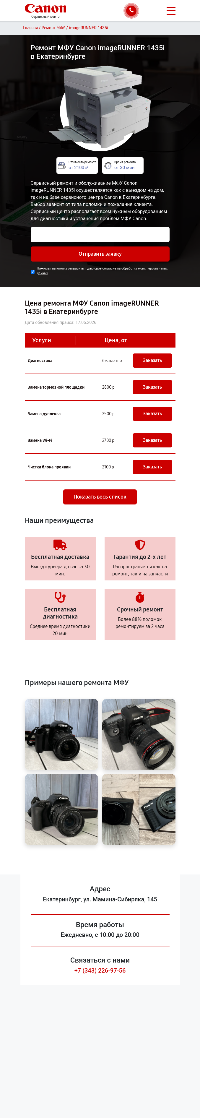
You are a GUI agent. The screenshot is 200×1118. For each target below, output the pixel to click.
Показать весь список (100, 497)
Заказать (152, 360)
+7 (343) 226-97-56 (100, 970)
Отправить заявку (100, 254)
